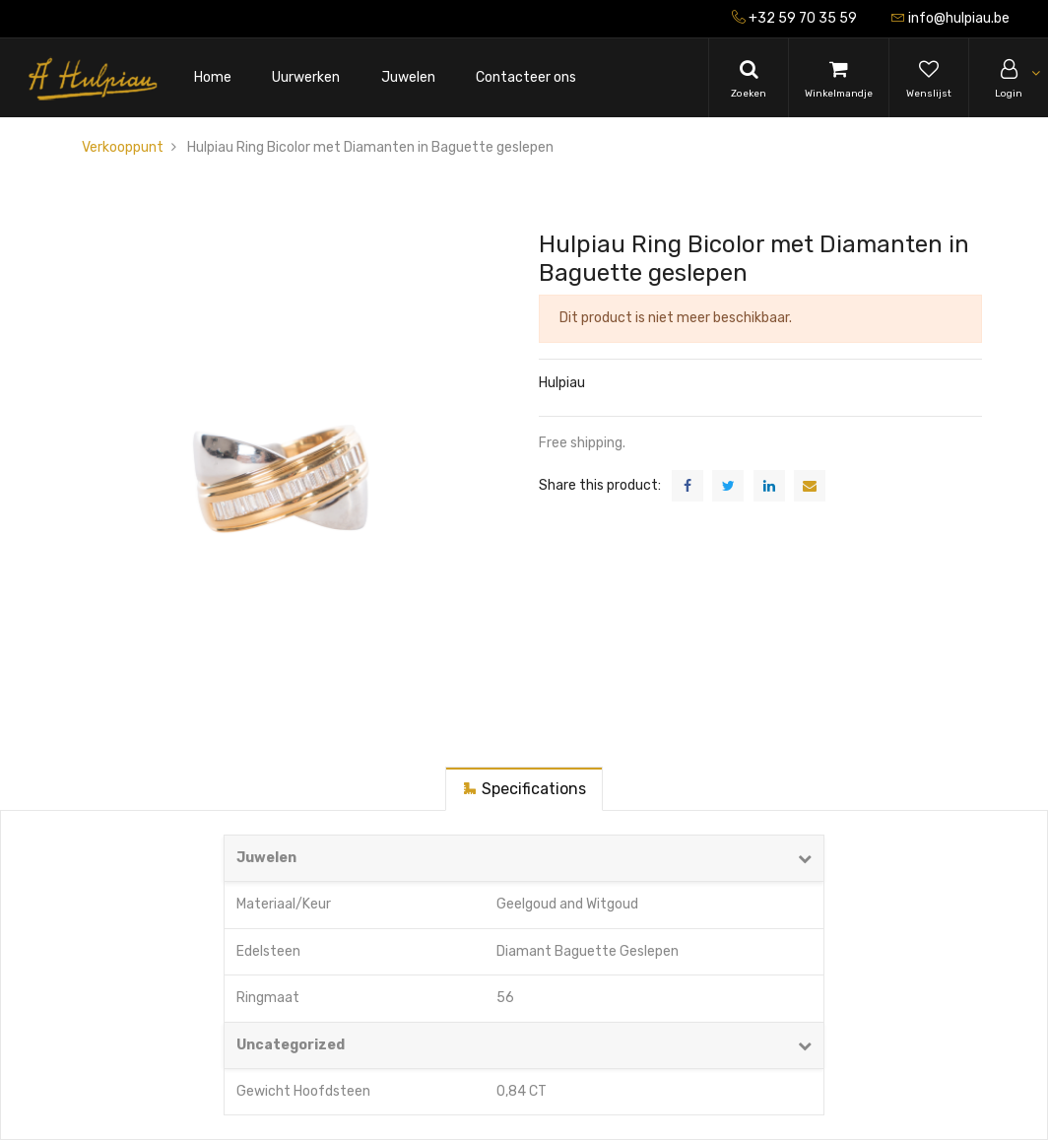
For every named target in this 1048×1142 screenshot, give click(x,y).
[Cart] (838, 77)
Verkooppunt (123, 147)
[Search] (748, 77)
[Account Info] (1008, 77)
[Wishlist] (928, 77)
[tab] (524, 789)
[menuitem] (212, 78)
